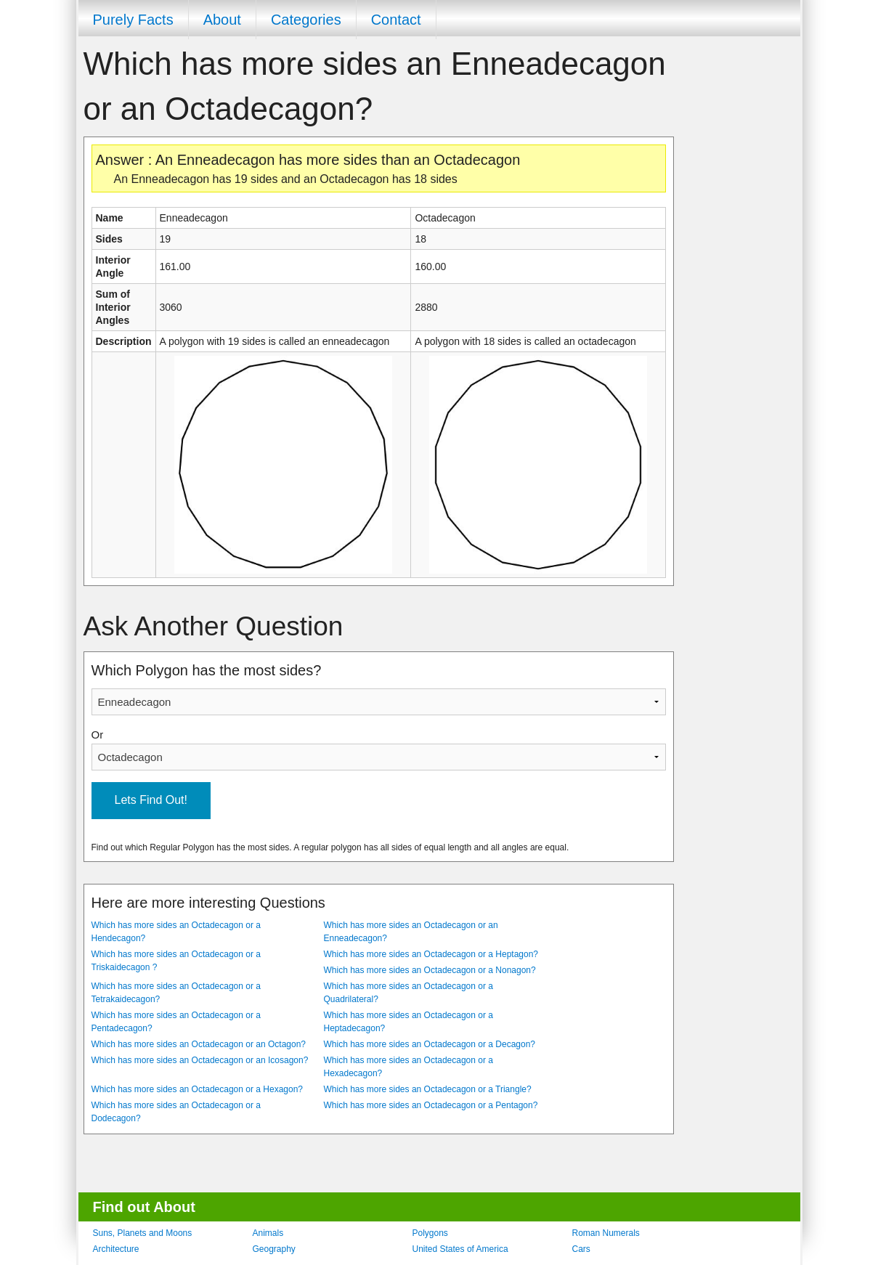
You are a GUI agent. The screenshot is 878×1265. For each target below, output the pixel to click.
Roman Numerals (606, 1233)
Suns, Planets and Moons (142, 1233)
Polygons (430, 1233)
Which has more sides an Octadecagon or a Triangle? (428, 1089)
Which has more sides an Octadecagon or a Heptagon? (431, 954)
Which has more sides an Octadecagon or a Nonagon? (430, 970)
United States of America (460, 1249)
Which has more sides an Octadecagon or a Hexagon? (198, 1089)
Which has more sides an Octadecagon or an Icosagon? (200, 1060)
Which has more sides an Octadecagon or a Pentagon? (431, 1105)
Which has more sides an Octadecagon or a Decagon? (430, 1044)
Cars (581, 1249)
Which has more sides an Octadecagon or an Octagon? (199, 1044)
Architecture (116, 1249)
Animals (268, 1233)
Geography (274, 1249)
